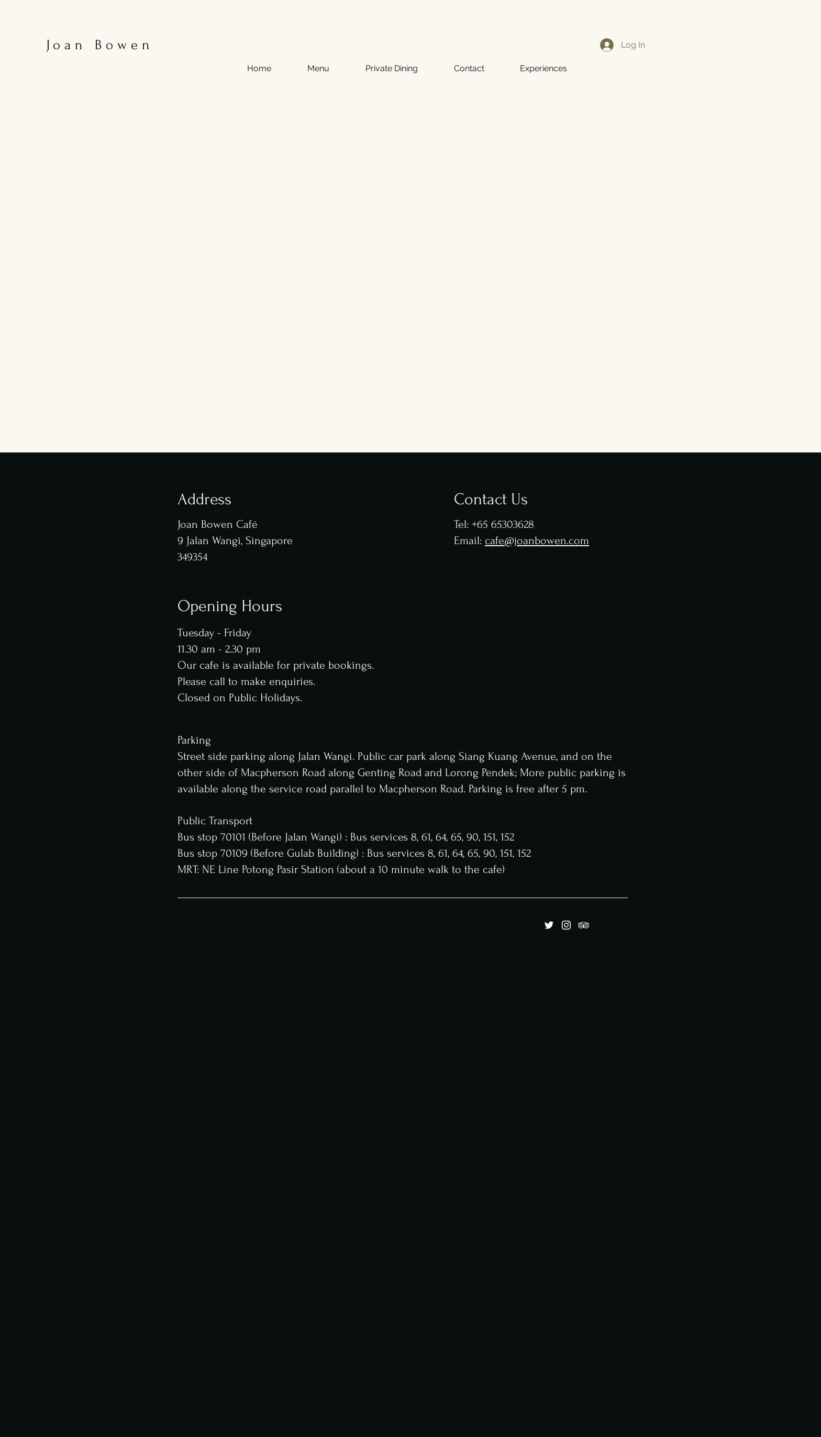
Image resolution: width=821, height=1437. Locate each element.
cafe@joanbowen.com (537, 540)
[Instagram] (566, 925)
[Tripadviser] (584, 925)
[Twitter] (549, 925)
